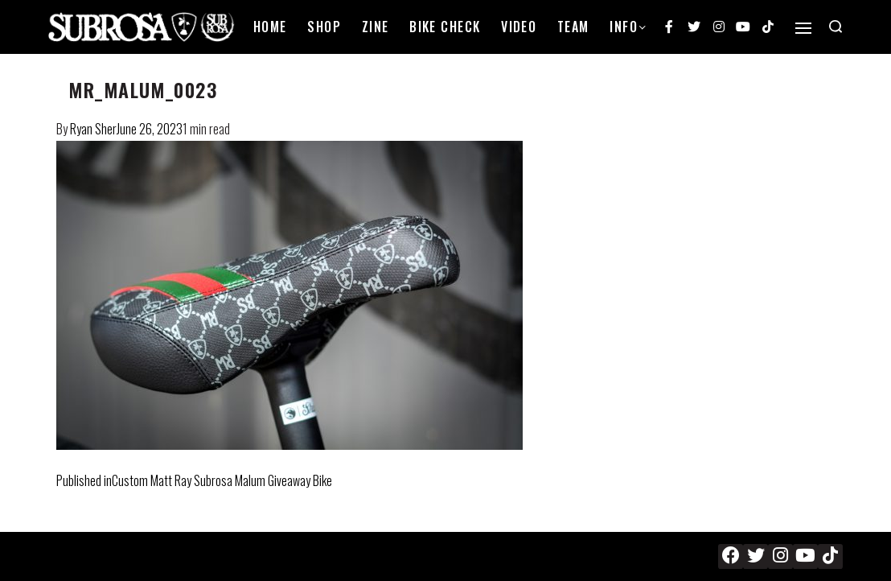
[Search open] (835, 26)
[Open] (803, 28)
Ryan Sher (93, 128)
